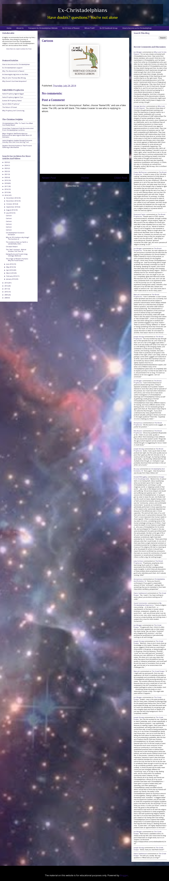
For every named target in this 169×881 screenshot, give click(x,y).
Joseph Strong (139, 337)
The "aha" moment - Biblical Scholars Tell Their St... (16, 250)
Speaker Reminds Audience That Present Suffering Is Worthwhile (17, 146)
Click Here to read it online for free (19, 49)
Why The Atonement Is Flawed (13, 71)
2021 (6, 174)
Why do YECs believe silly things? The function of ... (17, 238)
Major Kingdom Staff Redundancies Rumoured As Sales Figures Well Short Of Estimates (17, 135)
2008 (6, 298)
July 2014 (9, 213)
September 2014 (12, 207)
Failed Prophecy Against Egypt (13, 94)
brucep (136, 469)
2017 (6, 186)
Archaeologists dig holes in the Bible (15, 74)
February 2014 (11, 276)
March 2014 (10, 273)
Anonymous (138, 423)
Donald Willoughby (140, 477)
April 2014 (10, 270)
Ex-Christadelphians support (12, 68)
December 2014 (12, 198)
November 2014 (12, 201)
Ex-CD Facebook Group (108, 28)
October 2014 (11, 204)
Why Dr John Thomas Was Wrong (14, 78)
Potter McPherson (140, 172)
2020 (6, 177)
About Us (19, 28)
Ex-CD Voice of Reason (71, 28)
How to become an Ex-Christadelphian (137, 28)
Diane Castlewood (140, 593)
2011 (6, 289)
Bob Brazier (138, 431)
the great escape (158, 671)
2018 (6, 183)
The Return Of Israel (9, 107)
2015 (6, 192)
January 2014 (11, 279)
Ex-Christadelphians (82, 10)
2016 (6, 189)
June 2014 (10, 264)
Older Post (120, 178)
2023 (6, 168)
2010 (6, 292)
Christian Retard (11, 247)
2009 (6, 295)
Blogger (124, 875)
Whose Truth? (89, 28)
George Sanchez (140, 106)
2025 (6, 162)
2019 (6, 180)
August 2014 (10, 210)
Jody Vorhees (138, 561)
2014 (6, 195)
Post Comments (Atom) (91, 185)
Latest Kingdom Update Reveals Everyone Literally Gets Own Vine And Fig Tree (17, 141)
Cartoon (9, 216)
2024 (6, 165)
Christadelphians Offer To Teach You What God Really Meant (17, 124)
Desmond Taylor (140, 214)
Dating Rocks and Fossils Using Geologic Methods (16, 255)
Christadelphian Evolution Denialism (15, 233)
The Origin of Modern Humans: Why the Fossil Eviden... (17, 259)
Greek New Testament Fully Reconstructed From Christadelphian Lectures (17, 129)
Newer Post (49, 178)
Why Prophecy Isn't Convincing (13, 111)
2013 (6, 283)
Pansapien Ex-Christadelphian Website (43, 28)
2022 (6, 171)
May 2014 (9, 267)
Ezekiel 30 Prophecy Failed (11, 101)
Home (9, 28)
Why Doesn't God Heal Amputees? (14, 81)
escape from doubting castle (149, 478)
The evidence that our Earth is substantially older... (17, 243)
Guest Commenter (140, 603)
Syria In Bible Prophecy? (10, 104)
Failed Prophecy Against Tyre (12, 97)
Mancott (137, 294)
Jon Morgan (138, 52)
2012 (6, 286)
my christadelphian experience (147, 604)
